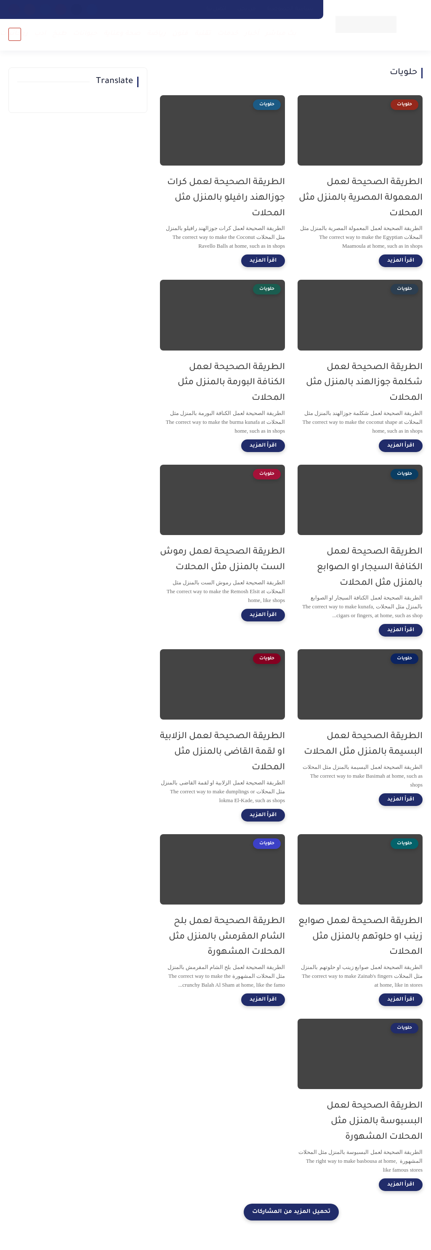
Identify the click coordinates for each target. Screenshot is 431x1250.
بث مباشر (280, 33)
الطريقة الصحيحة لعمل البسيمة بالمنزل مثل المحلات (363, 744)
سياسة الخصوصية (290, 9)
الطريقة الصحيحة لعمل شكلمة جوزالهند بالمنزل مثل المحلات (364, 383)
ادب (40, 33)
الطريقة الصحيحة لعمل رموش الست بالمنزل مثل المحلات (222, 560)
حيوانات (85, 33)
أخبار (252, 33)
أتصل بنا (216, 9)
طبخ (59, 33)
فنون (180, 33)
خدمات (227, 33)
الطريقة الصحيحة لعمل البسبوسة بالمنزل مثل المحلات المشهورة (375, 1121)
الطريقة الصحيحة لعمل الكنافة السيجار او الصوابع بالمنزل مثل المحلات (370, 567)
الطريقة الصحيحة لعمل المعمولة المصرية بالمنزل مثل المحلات (361, 198)
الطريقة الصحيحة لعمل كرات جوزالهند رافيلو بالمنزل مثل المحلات (226, 198)
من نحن (246, 9)
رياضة (156, 33)
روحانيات (14, 33)
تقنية (202, 33)
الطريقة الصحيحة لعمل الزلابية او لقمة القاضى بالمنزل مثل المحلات (222, 752)
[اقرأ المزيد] (401, 260)
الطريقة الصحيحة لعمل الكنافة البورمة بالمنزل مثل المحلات (231, 383)
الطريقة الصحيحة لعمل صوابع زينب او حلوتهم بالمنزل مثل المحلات (360, 937)
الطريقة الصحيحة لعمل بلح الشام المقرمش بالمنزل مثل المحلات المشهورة (227, 937)
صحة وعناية (122, 33)
